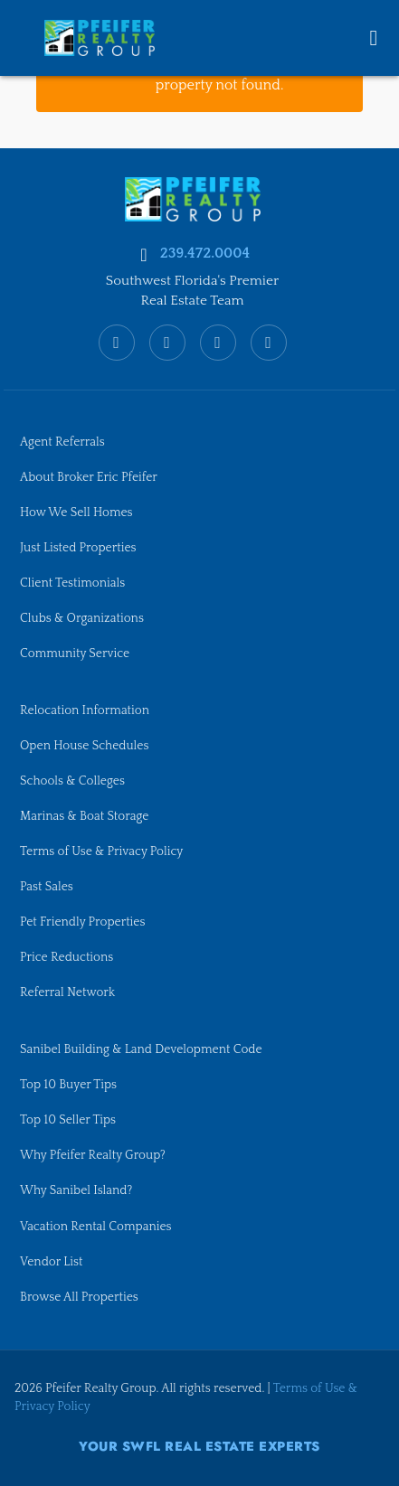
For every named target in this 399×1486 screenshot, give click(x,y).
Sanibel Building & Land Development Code (141, 1049)
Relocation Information (84, 710)
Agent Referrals (62, 442)
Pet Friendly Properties (82, 922)
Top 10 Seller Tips (68, 1120)
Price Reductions (66, 957)
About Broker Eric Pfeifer (88, 477)
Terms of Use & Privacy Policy (101, 851)
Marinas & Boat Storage (84, 816)
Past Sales (46, 886)
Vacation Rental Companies (96, 1226)
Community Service (74, 653)
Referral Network (67, 992)
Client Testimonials (72, 583)
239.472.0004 (205, 253)
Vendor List (51, 1262)
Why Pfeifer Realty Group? (93, 1155)
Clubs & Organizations (82, 618)
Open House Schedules (84, 745)
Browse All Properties (79, 1297)
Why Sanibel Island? (76, 1190)
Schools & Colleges (72, 781)
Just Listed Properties (78, 548)
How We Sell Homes (76, 512)
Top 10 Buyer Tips (68, 1084)
